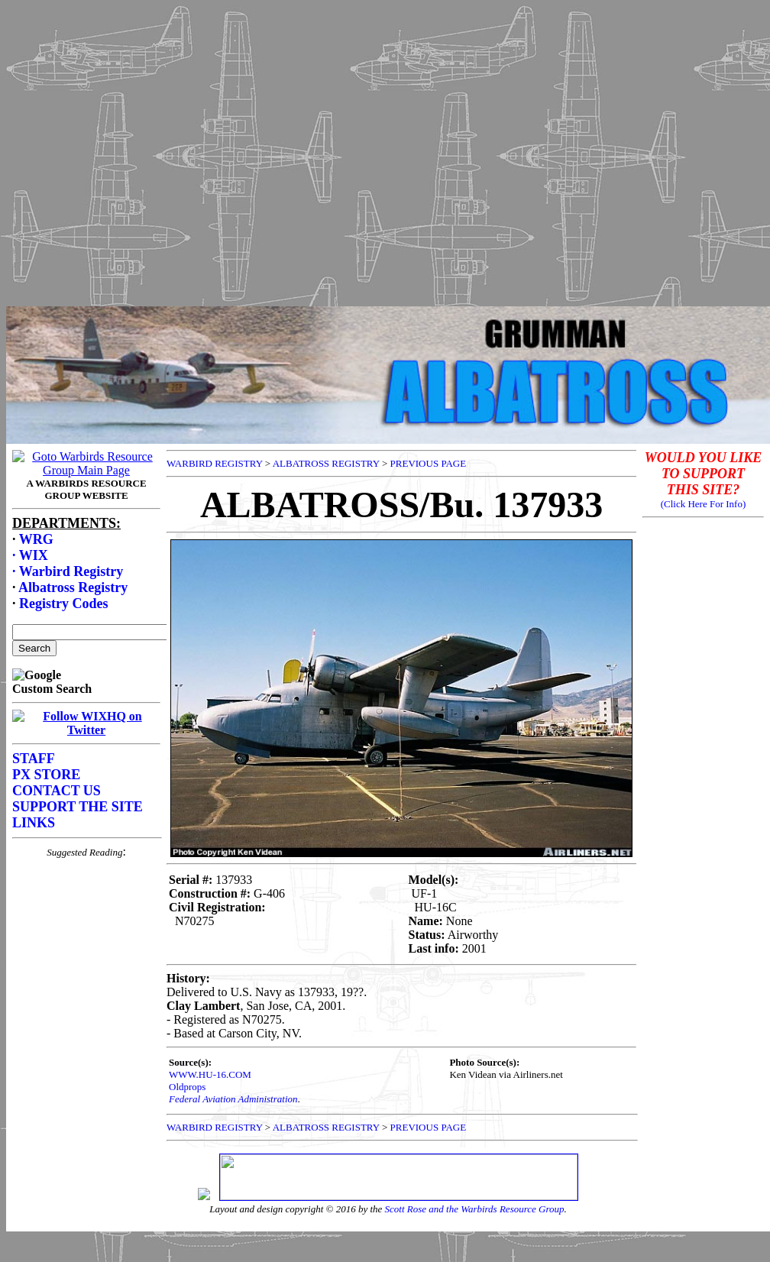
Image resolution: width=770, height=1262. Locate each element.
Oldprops (187, 1086)
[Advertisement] (382, 149)
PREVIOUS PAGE (428, 463)
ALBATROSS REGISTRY (326, 463)
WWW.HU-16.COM (210, 1074)
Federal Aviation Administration (233, 1099)
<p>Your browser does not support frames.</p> (86, 768)
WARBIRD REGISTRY (215, 463)
